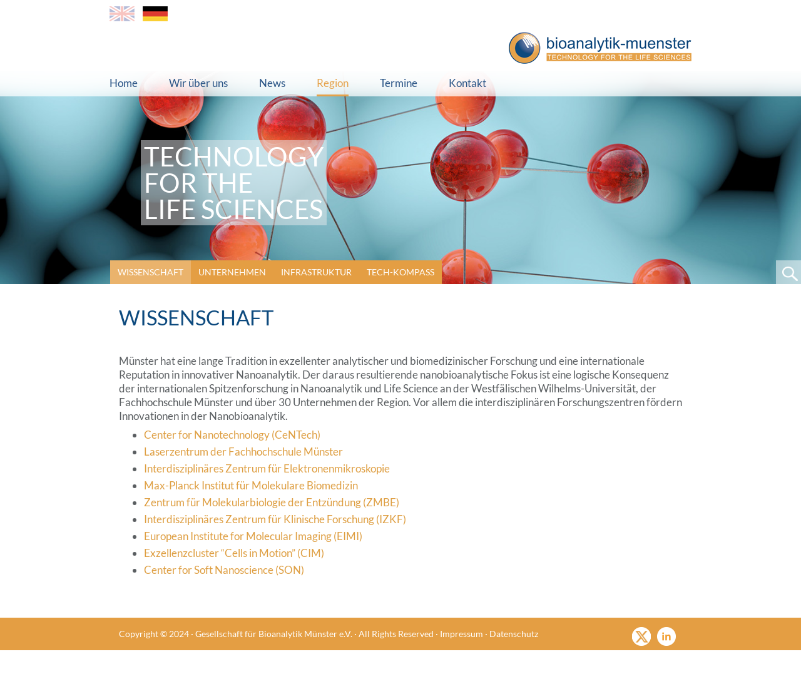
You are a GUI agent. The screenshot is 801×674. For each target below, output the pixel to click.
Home (124, 82)
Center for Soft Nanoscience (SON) (224, 569)
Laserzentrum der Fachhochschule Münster (243, 451)
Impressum (461, 633)
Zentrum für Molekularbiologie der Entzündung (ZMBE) (271, 502)
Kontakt (467, 82)
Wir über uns (198, 82)
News (272, 82)
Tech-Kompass (400, 272)
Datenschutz (513, 633)
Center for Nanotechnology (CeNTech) (232, 434)
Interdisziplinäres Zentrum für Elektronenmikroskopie (267, 468)
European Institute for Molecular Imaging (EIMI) (253, 536)
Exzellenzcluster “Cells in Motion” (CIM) (234, 552)
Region (333, 82)
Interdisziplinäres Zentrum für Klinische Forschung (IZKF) (275, 519)
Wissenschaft (150, 272)
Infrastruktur (316, 272)
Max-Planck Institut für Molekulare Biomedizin (251, 485)
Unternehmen (232, 272)
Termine (398, 82)
